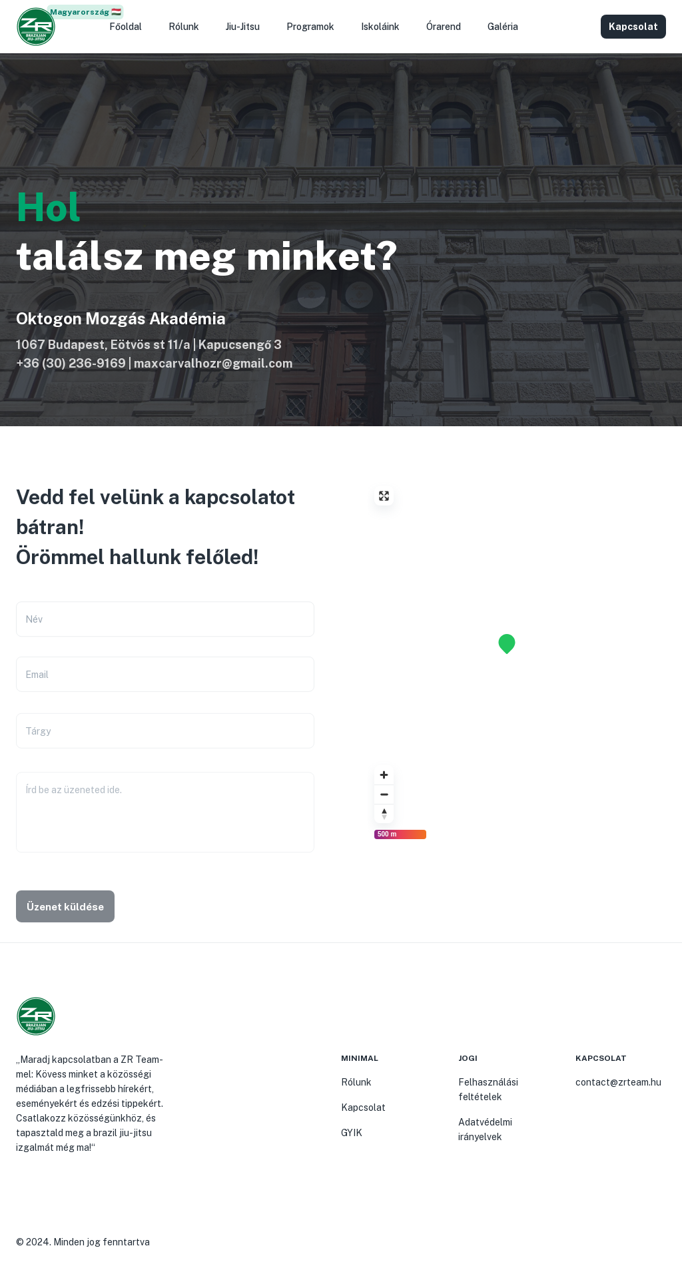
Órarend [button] (443, 26)
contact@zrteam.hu (618, 1082)
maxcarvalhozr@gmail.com (213, 363)
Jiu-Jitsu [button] (243, 26)
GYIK (351, 1132)
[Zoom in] (384, 775)
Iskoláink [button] (380, 26)
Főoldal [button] (125, 26)
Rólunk (356, 1082)
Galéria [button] (503, 26)
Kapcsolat (363, 1107)
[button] (582, 26)
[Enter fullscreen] (384, 495)
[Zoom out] (384, 794)
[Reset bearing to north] (384, 813)
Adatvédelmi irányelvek (485, 1129)
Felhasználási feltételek (488, 1089)
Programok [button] (310, 26)
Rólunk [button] (184, 26)
